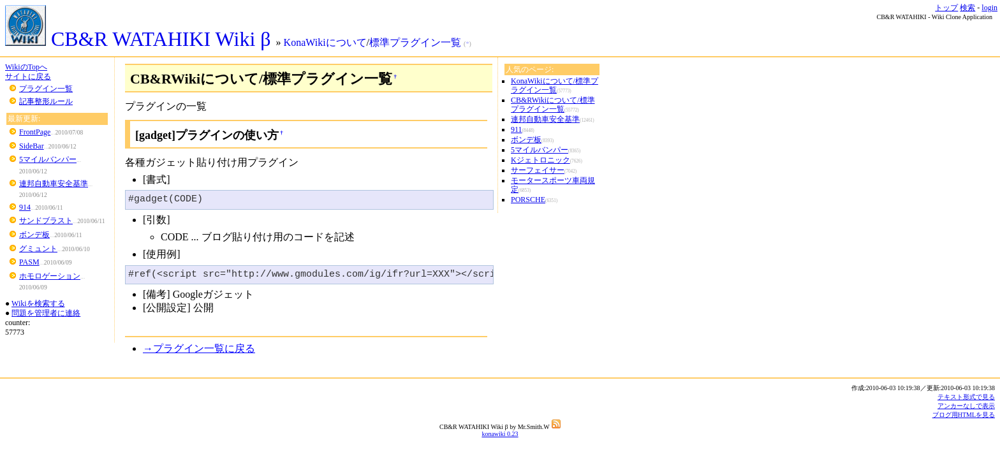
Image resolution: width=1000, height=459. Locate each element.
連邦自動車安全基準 (53, 183)
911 (516, 129)
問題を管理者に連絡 (45, 313)
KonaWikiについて (325, 42)
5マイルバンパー (48, 159)
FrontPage (34, 131)
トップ (946, 7)
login (989, 7)
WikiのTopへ (26, 66)
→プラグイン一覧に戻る (199, 348)
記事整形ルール (46, 101)
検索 (967, 7)
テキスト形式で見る (966, 396)
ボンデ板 (34, 234)
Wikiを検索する (38, 303)
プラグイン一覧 (46, 88)
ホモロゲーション (49, 276)
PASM (29, 262)
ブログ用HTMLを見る (963, 414)
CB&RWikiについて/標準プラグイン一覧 (553, 104)
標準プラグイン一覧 (415, 42)
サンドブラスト (46, 220)
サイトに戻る (28, 76)
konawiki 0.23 (500, 433)
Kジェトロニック (540, 160)
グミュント (38, 248)
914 (25, 207)
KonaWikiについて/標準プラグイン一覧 (554, 85)
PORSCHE (528, 199)
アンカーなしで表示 (966, 405)
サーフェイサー (537, 170)
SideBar (31, 146)
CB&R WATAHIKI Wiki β (140, 38)
